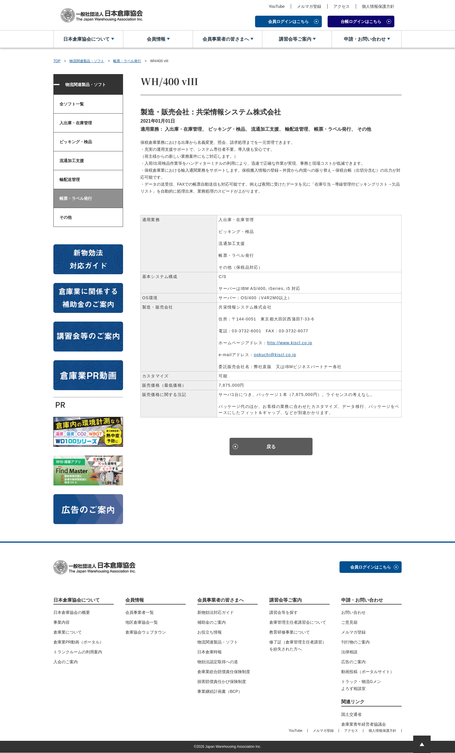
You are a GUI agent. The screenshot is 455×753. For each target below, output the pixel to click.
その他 (65, 217)
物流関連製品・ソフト (86, 61)
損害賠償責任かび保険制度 (221, 682)
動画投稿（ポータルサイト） (367, 672)
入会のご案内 (65, 662)
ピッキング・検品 (75, 142)
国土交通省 (351, 714)
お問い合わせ (353, 612)
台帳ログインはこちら (361, 21)
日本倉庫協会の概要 (71, 612)
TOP (56, 61)
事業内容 (61, 622)
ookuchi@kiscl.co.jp (275, 355)
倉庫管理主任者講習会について (297, 622)
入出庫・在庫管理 (75, 123)
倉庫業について (67, 632)
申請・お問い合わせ (364, 39)
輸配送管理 (69, 180)
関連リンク (352, 702)
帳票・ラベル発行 (127, 61)
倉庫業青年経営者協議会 (363, 724)
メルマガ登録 (309, 6)
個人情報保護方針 (378, 6)
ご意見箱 (349, 622)
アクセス (341, 6)
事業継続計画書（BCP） (219, 691)
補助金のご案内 (211, 622)
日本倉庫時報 (209, 652)
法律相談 (349, 652)
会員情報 (156, 39)
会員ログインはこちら (288, 21)
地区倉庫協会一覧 (141, 622)
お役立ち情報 (209, 632)
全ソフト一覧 (71, 104)
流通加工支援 (71, 161)
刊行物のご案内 (355, 642)
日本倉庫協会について (86, 39)
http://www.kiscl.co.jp (290, 343)
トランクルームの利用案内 (77, 652)
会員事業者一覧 (139, 612)
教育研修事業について (289, 632)
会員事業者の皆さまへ (225, 39)
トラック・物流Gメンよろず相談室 (361, 685)
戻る (271, 447)
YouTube (277, 6)
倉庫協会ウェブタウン (145, 632)
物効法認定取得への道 (217, 662)
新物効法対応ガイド (215, 612)
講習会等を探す (283, 612)
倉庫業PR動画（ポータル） (78, 642)
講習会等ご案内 (295, 39)
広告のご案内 (353, 662)
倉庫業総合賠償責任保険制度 (223, 672)
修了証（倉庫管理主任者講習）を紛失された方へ (297, 646)
